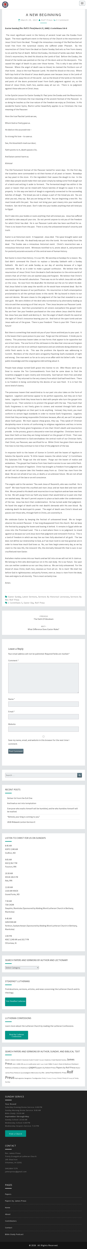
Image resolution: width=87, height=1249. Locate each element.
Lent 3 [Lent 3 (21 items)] (47, 1064)
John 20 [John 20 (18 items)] (25, 1064)
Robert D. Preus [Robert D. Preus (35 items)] (60, 1072)
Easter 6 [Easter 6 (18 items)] (42, 1060)
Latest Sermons (29, 596)
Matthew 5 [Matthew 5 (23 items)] (68, 1064)
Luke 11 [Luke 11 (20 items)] (56, 1064)
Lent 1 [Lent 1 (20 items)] (38, 1064)
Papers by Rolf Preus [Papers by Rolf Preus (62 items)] (65, 1067)
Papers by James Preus (15, 1201)
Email (11, 711)
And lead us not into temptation (21, 803)
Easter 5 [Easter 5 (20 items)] (36, 1060)
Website (12, 724)
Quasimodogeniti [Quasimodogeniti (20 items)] (25, 1073)
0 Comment (62, 20)
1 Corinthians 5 (15, 602)
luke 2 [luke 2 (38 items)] (51, 1064)
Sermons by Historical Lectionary (53, 596)
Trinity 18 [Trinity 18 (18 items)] (71, 1078)
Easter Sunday (14, 596)
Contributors (11, 1221)
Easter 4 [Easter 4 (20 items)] (31, 1060)
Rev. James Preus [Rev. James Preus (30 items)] (48, 1073)
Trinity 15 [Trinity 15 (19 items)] (65, 1078)
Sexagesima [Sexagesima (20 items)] (28, 1078)
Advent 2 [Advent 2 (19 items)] (13, 1060)
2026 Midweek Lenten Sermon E (21, 822)
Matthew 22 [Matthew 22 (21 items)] (17, 1068)
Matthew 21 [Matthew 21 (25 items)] (9, 1068)
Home (7, 1207)
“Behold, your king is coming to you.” (23, 816)
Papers (8, 1194)
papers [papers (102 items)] (33, 1067)
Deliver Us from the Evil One (19, 798)
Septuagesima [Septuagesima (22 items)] (19, 1078)
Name (11, 699)
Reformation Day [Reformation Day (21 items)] (36, 1073)
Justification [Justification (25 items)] (32, 1064)
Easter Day (29, 602)
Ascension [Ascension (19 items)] (26, 1060)
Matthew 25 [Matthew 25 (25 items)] (25, 1068)
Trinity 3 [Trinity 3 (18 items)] (54, 1078)
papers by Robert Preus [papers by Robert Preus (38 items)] (46, 1067)
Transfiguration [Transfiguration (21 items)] (37, 1078)
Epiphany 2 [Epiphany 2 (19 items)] (48, 1060)
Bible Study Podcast (14, 1234)
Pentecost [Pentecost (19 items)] (17, 1073)
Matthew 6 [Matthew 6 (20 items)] (75, 1064)
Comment (13, 660)
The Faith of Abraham (43, 617)
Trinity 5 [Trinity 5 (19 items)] (60, 1078)
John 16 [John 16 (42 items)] (20, 1064)
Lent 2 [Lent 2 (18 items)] (42, 1064)
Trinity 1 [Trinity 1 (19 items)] (44, 1078)
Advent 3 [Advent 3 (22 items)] (19, 1060)
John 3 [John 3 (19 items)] (14, 1064)
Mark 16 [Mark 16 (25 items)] (61, 1064)
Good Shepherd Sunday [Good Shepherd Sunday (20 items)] (59, 1060)
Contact (8, 1227)
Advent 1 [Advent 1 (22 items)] (8, 1060)
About (7, 1214)
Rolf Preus (47, 20)
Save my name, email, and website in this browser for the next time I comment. (38, 742)
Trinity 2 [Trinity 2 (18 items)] (49, 1078)
